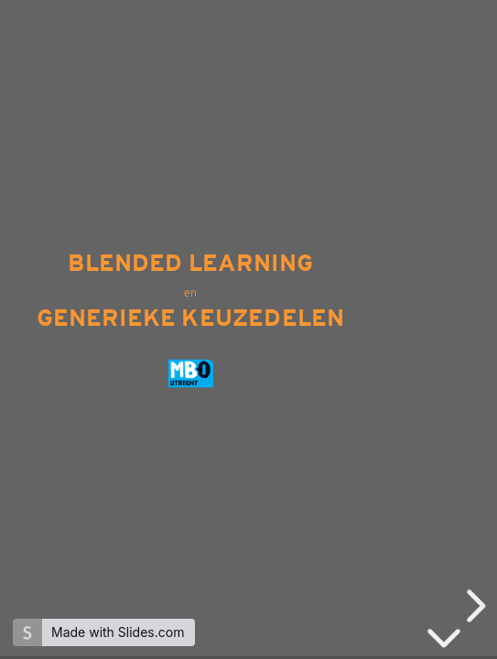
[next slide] (473, 605)
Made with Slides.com (117, 632)
